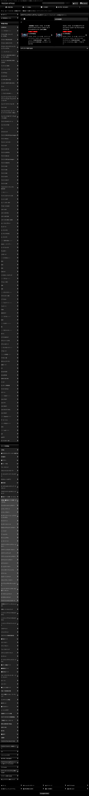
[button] (80, 7)
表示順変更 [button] (58, 19)
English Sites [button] (44, 793)
